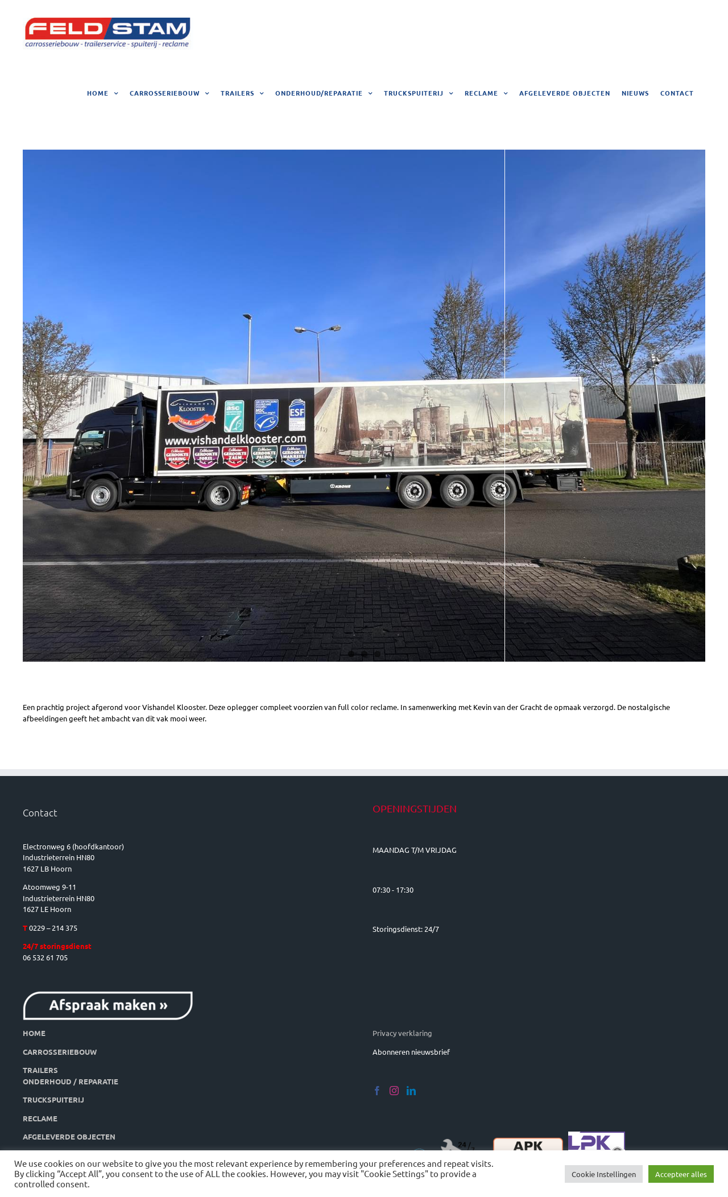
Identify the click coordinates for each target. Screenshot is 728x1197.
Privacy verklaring (402, 1033)
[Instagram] (394, 1090)
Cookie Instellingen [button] (604, 1174)
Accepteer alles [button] (681, 1174)
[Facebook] (377, 1090)
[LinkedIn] (411, 1090)
